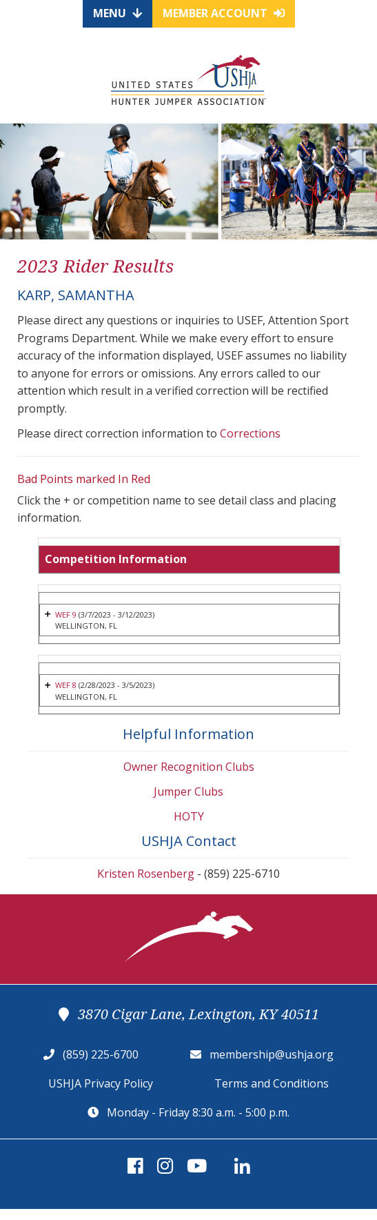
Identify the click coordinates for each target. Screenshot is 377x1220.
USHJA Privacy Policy (100, 1083)
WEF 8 (67, 685)
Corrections (250, 433)
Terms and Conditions (271, 1083)
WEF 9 (66, 614)
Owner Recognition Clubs (188, 766)
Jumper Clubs (188, 791)
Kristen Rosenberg (145, 873)
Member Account (224, 13)
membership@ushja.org (272, 1054)
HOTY (189, 816)
